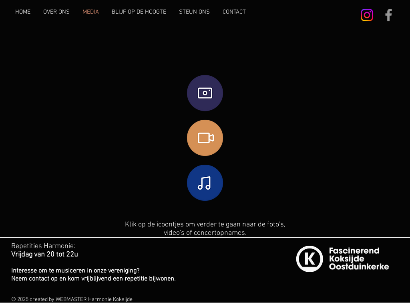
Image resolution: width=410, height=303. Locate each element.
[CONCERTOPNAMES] (205, 183)
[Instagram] (367, 15)
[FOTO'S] (205, 93)
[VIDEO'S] (205, 138)
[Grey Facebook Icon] (388, 15)
